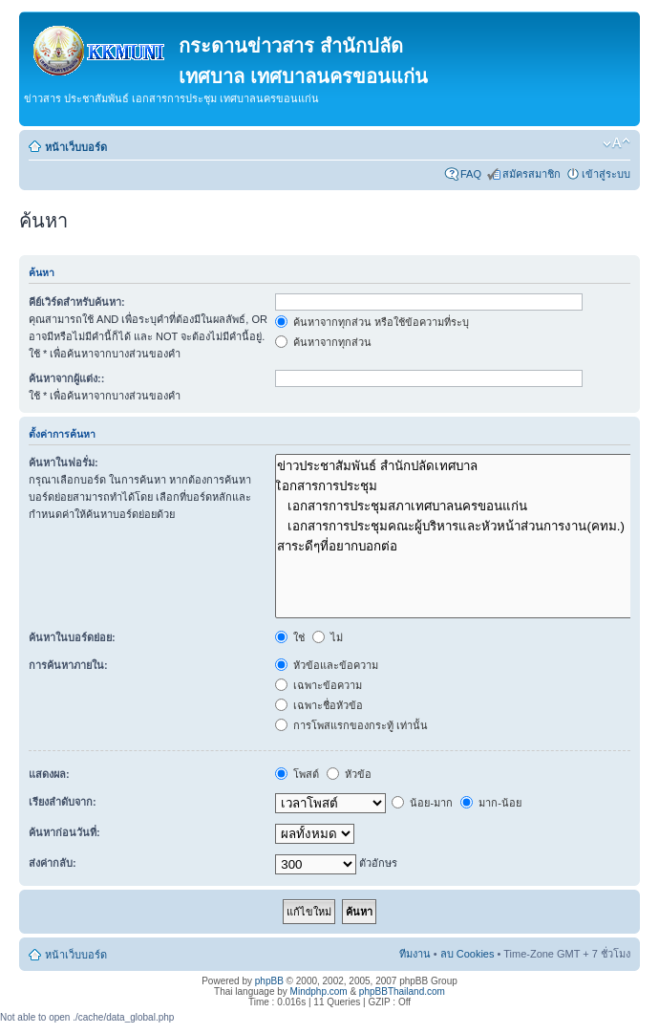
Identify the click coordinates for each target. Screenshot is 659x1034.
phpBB (269, 981)
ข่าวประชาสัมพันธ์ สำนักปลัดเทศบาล (457, 466)
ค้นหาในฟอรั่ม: (63, 462)
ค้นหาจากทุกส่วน (323, 342)
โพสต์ (297, 774)
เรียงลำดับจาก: (62, 802)
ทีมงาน (415, 953)
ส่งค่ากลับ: (52, 863)
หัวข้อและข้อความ (326, 665)
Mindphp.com (319, 991)
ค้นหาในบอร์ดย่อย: (72, 637)
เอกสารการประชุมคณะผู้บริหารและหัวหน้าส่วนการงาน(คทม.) (457, 526)
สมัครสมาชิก (531, 174)
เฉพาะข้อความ (318, 685)
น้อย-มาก (422, 802)
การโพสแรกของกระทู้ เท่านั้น (351, 725)
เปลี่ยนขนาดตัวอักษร (616, 143)
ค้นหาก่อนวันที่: (64, 832)
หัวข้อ (349, 774)
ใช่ (290, 637)
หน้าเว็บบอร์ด (76, 147)
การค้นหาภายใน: (68, 665)
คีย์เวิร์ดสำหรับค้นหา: (77, 302)
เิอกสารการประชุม (457, 486)
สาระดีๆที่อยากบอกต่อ (457, 546)
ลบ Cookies (467, 953)
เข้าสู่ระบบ (606, 174)
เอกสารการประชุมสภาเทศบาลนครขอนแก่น (457, 506)
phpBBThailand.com (402, 991)
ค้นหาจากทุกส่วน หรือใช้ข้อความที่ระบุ (372, 322)
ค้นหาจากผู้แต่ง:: (66, 378)
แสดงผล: (49, 774)
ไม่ (327, 637)
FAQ (470, 174)
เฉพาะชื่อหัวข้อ (319, 705)
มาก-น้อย (490, 802)
